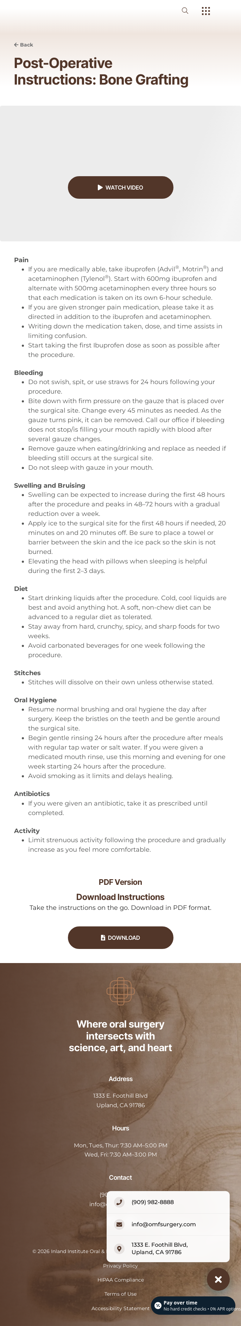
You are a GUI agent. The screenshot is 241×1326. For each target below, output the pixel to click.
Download (120, 937)
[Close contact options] (218, 1279)
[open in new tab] (120, 1100)
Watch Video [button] (120, 187)
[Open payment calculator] (193, 1305)
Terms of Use (120, 1294)
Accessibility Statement (120, 1308)
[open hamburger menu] (206, 11)
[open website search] (190, 10)
